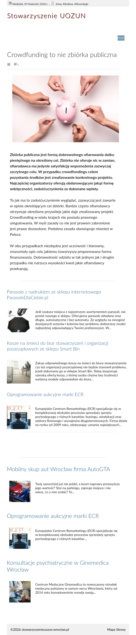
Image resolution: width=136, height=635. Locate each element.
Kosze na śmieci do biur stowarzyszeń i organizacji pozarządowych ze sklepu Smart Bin (57, 345)
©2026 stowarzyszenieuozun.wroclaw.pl (39, 629)
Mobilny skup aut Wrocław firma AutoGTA (58, 468)
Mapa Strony (116, 629)
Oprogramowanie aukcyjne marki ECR (45, 394)
